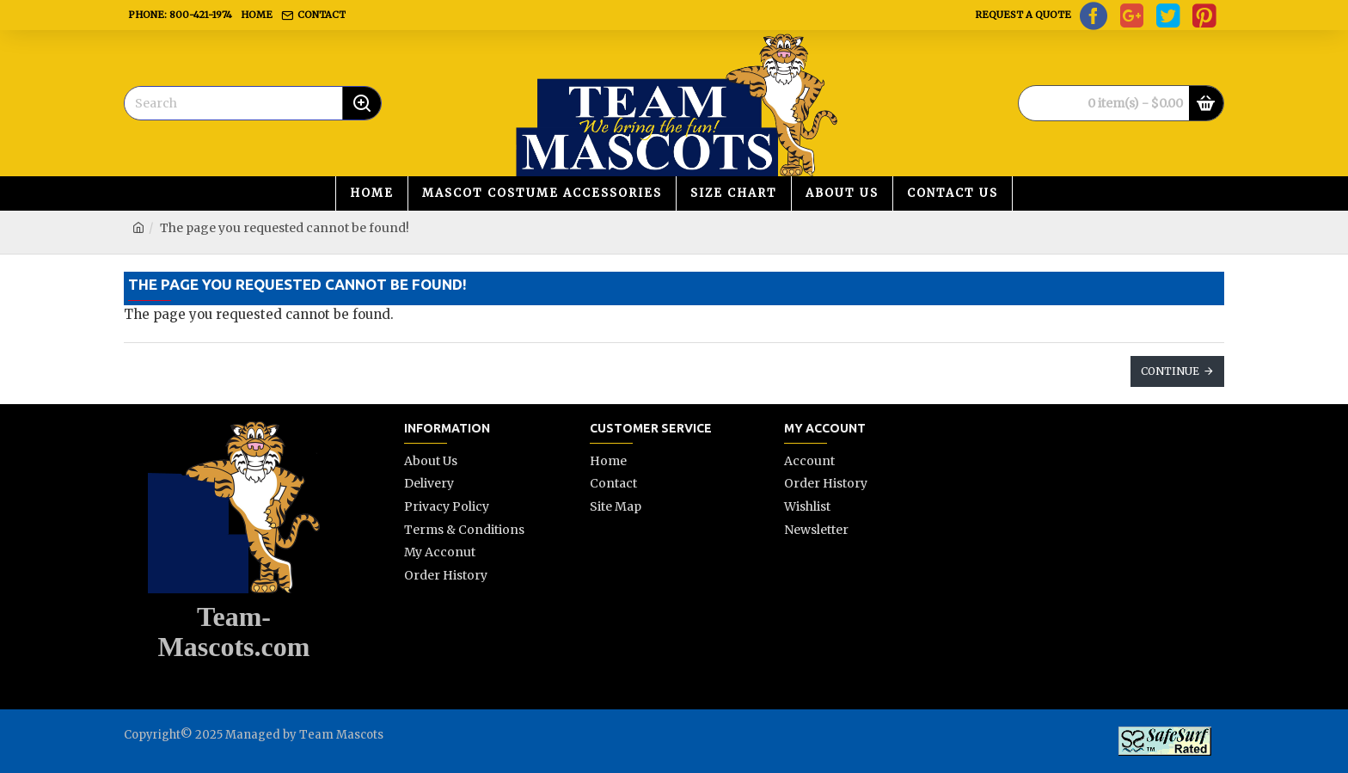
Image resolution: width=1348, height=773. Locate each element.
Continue (1170, 371)
